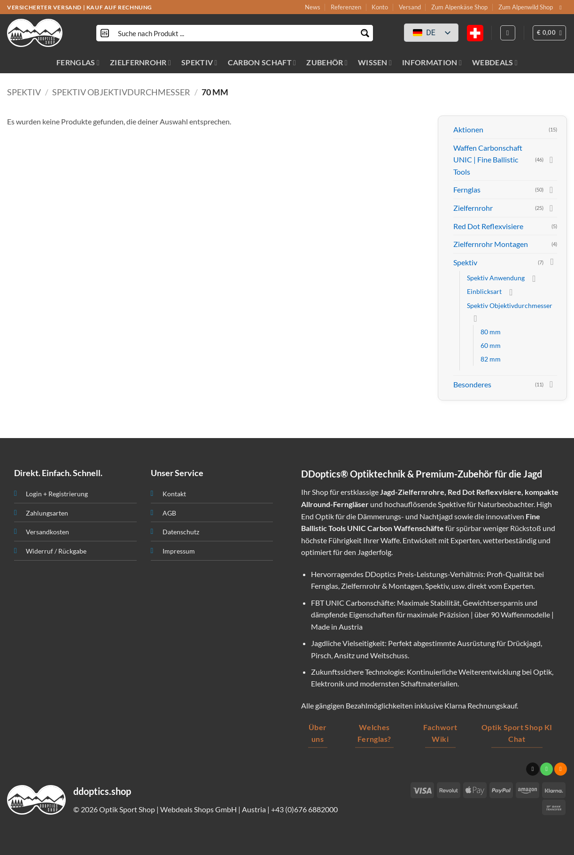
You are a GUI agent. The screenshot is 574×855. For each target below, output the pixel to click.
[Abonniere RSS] (560, 769)
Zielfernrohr (473, 207)
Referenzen (346, 7)
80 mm (491, 332)
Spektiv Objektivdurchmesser (121, 92)
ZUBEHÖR (327, 62)
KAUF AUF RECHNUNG (119, 7)
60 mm (491, 345)
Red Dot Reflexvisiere (488, 226)
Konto (380, 7)
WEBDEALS (495, 62)
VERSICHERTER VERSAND (44, 7)
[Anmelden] (507, 32)
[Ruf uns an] (546, 769)
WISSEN (375, 62)
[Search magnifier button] (365, 33)
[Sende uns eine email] (562, 7)
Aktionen (468, 129)
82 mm (491, 359)
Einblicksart (484, 291)
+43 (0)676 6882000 (304, 809)
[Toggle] (551, 159)
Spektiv (24, 92)
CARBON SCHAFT (262, 62)
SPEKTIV (199, 62)
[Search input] (235, 33)
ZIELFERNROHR (140, 62)
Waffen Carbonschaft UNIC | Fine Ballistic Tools (487, 159)
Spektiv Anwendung (496, 278)
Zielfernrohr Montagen (490, 243)
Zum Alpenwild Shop (525, 7)
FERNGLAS (78, 62)
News (312, 7)
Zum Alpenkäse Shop (459, 7)
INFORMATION (432, 62)
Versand (410, 7)
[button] (549, 32)
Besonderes (472, 384)
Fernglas (467, 189)
